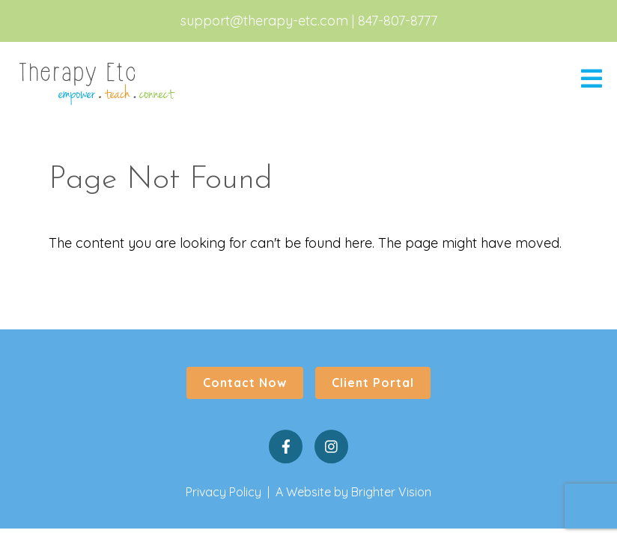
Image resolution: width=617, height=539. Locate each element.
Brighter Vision (391, 491)
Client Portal (373, 382)
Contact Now (245, 382)
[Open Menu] (591, 80)
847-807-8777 (397, 20)
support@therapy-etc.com (264, 20)
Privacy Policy (223, 491)
